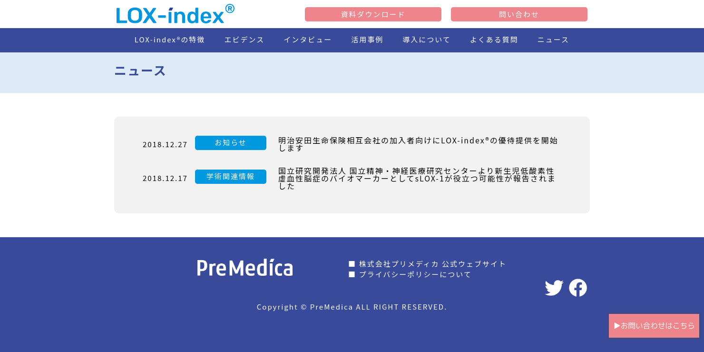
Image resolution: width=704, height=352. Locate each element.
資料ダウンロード (373, 14)
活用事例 (367, 39)
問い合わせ (519, 14)
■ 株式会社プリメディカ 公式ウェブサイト (427, 264)
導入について (426, 39)
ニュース (553, 39)
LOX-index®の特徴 (170, 39)
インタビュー (308, 39)
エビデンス (245, 39)
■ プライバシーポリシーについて (410, 274)
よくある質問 (494, 39)
